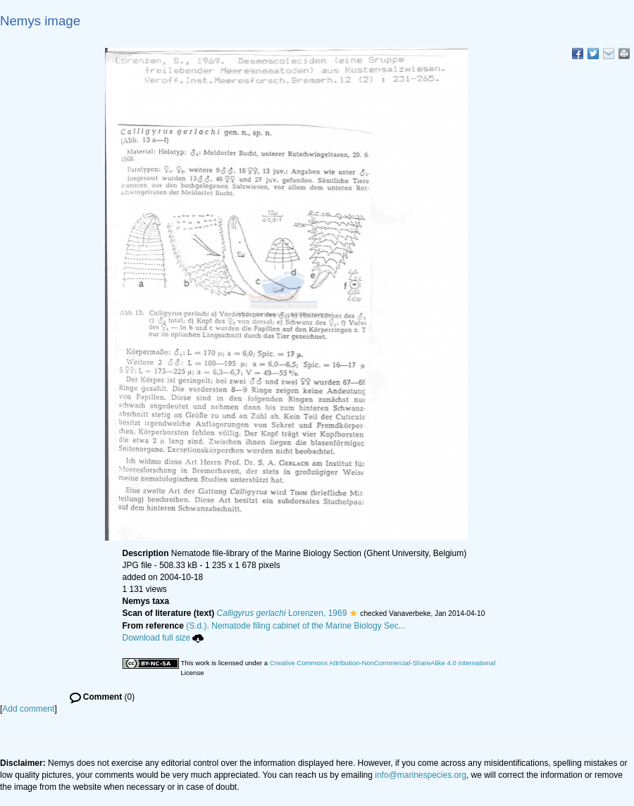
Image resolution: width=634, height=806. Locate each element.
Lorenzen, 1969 (282, 613)
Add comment (28, 709)
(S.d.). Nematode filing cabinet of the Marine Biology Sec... (296, 626)
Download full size (163, 638)
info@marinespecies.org (420, 775)
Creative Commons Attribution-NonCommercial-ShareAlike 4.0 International (382, 663)
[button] (353, 613)
